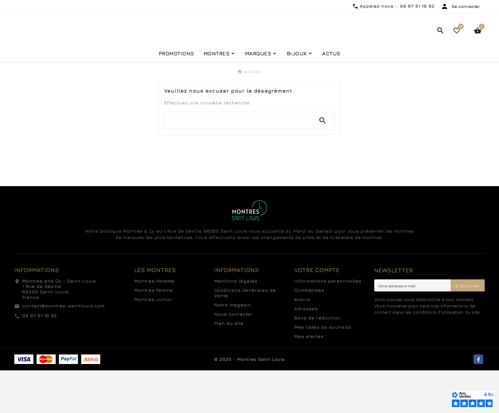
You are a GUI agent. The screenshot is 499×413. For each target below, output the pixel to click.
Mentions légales (235, 323)
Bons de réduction (317, 360)
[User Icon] (460, 6)
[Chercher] (238, 163)
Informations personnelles (328, 323)
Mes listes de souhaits (322, 369)
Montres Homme (154, 323)
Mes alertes (309, 379)
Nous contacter (233, 356)
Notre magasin (232, 347)
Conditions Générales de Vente (245, 335)
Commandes (309, 332)
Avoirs (302, 342)
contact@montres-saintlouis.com (63, 348)
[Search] (322, 163)
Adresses (306, 351)
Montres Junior (153, 342)
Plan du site (229, 365)
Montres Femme (153, 332)
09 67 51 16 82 (39, 358)
